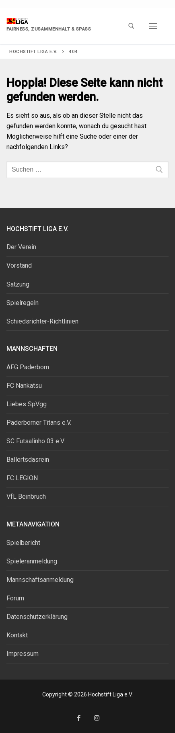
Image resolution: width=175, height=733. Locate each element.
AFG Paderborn (27, 367)
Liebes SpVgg (26, 404)
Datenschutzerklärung (37, 616)
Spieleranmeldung (31, 561)
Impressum (22, 653)
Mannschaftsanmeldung (40, 580)
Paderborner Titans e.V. (38, 422)
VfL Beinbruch (26, 496)
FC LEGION (22, 478)
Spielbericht (23, 543)
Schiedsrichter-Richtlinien (42, 321)
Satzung (17, 284)
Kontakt (17, 635)
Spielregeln (22, 303)
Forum (15, 598)
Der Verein (21, 247)
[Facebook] (78, 718)
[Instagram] (96, 718)
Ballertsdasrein (27, 459)
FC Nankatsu (24, 385)
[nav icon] (153, 26)
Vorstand (19, 265)
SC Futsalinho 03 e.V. (35, 441)
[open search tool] (131, 26)
